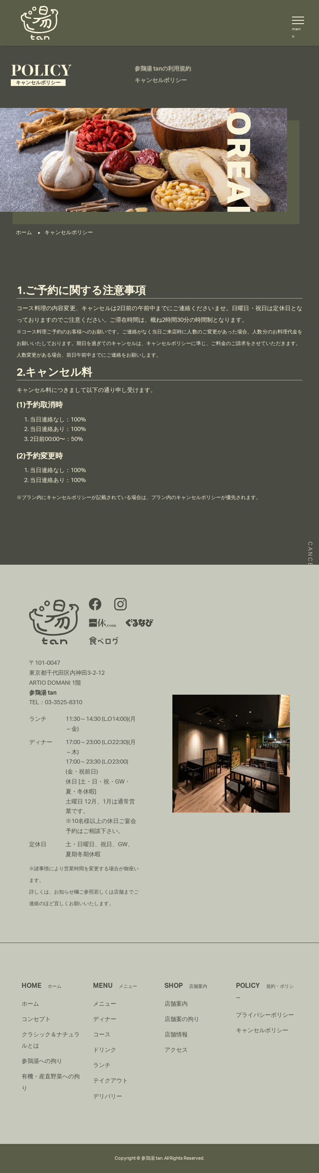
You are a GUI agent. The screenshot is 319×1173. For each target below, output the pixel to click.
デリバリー (107, 1097)
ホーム (30, 1004)
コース (101, 1035)
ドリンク (104, 1050)
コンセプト (36, 1019)
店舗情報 (176, 1035)
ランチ (101, 1065)
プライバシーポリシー (265, 1015)
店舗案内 (176, 1004)
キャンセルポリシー (262, 1030)
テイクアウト (110, 1081)
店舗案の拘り (181, 1019)
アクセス (176, 1050)
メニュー (104, 1004)
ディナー (104, 1019)
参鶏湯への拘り (42, 1061)
